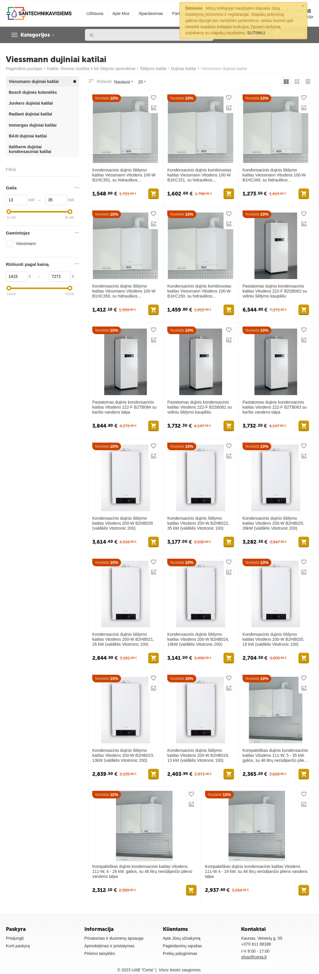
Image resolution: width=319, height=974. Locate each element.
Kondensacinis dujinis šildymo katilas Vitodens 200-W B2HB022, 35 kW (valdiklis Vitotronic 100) (198, 523)
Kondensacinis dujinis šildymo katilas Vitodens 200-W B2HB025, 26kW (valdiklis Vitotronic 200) (273, 523)
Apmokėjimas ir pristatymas (109, 946)
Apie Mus (120, 13)
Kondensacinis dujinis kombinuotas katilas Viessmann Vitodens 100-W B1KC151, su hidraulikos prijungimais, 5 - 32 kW (199, 175)
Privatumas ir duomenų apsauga (114, 938)
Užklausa (94, 13)
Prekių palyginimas (180, 953)
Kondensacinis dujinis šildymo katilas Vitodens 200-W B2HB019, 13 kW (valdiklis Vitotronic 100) (198, 755)
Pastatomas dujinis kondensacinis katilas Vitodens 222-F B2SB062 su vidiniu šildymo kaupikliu (275, 291)
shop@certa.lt (254, 957)
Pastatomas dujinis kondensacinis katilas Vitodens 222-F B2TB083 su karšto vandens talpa (275, 407)
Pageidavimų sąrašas (182, 946)
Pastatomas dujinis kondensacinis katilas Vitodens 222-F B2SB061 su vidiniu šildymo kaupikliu (199, 407)
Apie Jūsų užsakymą (182, 938)
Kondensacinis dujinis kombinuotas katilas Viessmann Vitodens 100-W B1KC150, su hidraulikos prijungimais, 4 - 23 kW (199, 291)
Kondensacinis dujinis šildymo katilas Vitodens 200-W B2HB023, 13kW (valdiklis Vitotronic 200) (123, 755)
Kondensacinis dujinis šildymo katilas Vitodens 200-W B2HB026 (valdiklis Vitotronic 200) (122, 523)
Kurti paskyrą (18, 946)
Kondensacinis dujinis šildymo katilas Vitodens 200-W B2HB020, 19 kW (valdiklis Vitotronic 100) (273, 639)
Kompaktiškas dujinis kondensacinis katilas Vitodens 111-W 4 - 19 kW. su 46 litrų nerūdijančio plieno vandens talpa (256, 871)
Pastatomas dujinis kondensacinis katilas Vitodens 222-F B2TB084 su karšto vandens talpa (124, 407)
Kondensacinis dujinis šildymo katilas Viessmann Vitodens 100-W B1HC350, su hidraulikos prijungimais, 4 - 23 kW (124, 291)
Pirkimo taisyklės (99, 953)
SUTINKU (256, 32)
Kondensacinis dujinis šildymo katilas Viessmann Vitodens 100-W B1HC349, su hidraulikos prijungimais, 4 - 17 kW (274, 175)
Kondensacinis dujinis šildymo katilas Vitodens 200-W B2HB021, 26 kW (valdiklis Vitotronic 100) (123, 639)
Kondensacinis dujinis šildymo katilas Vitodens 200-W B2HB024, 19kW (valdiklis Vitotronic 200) (198, 639)
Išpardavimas (151, 13)
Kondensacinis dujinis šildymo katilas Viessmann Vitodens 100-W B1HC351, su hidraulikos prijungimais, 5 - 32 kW (124, 175)
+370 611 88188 (256, 944)
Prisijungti (15, 938)
